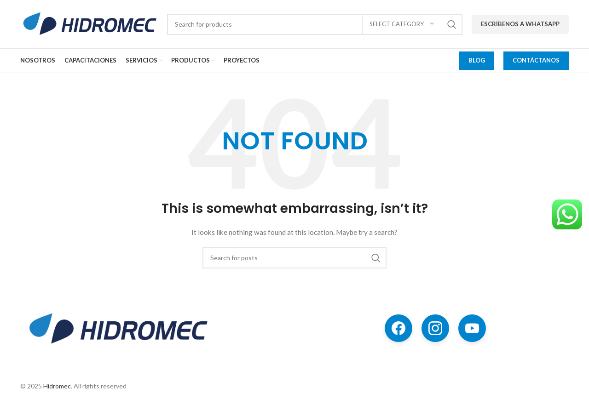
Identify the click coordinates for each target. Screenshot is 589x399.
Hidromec (57, 386)
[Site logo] (89, 23)
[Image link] (117, 328)
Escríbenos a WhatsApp (520, 24)
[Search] (314, 24)
